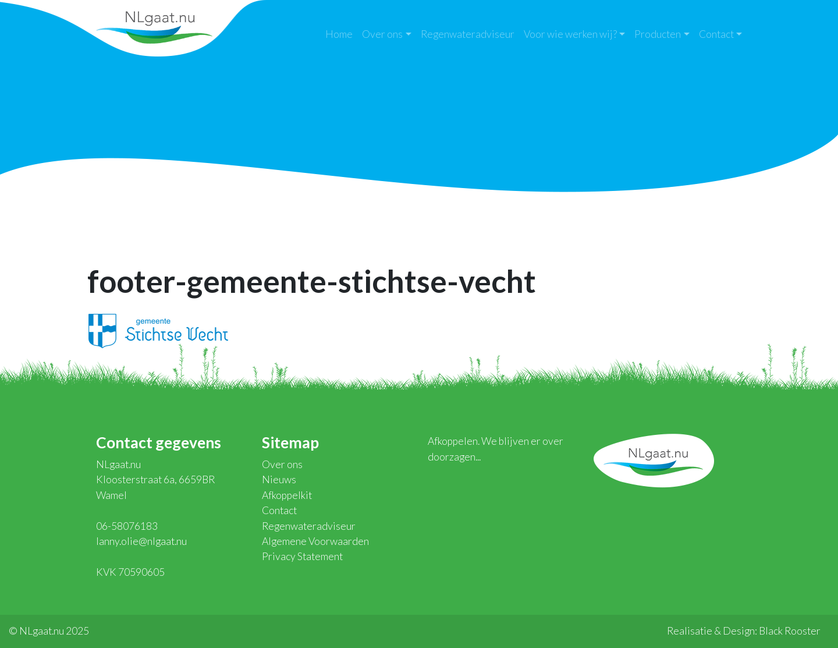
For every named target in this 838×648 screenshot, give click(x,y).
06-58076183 (127, 526)
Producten (657, 34)
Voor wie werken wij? (570, 34)
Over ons (382, 34)
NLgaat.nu (154, 26)
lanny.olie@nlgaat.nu (141, 541)
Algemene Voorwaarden (315, 541)
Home (339, 34)
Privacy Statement (302, 556)
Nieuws (279, 479)
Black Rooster (790, 631)
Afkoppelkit (287, 495)
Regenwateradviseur (467, 34)
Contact (716, 34)
